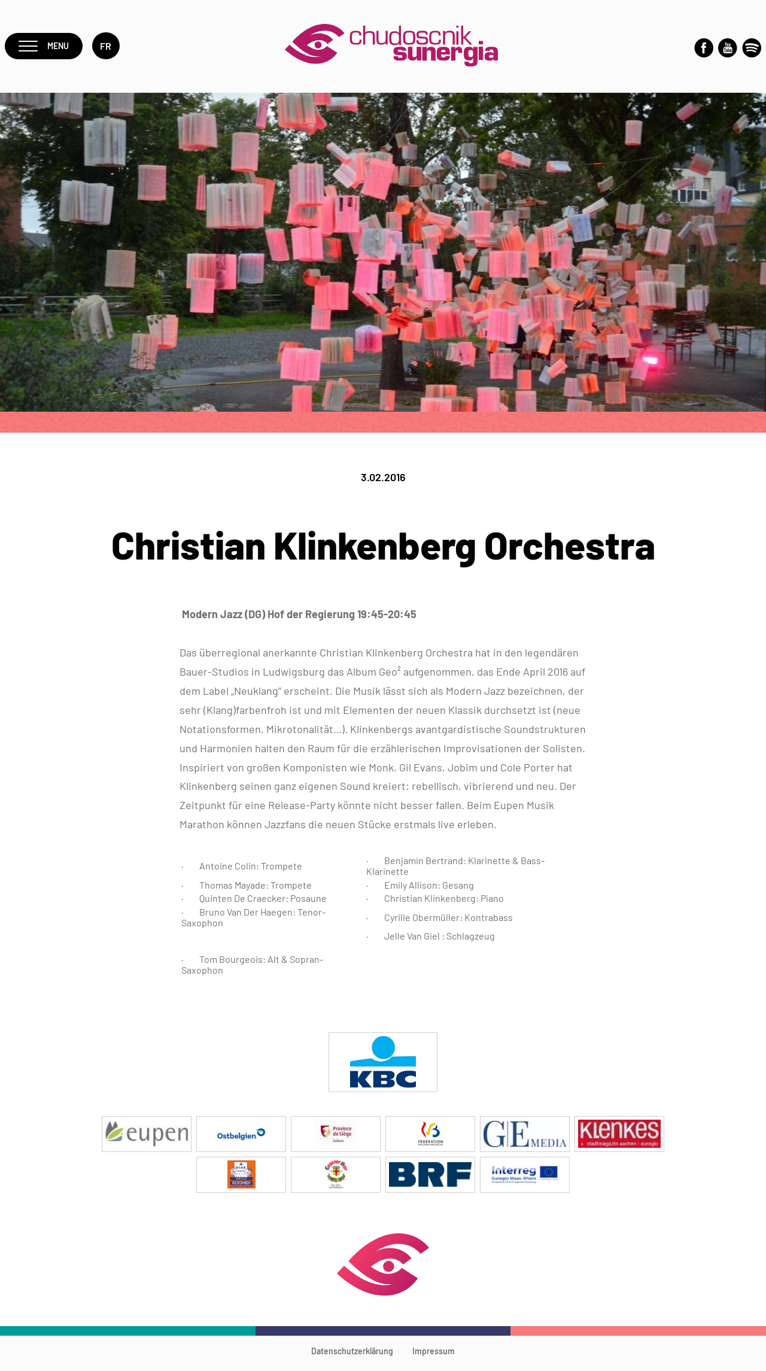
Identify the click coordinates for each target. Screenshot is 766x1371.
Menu (45, 48)
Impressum (433, 1356)
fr (110, 48)
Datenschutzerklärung (352, 1356)
